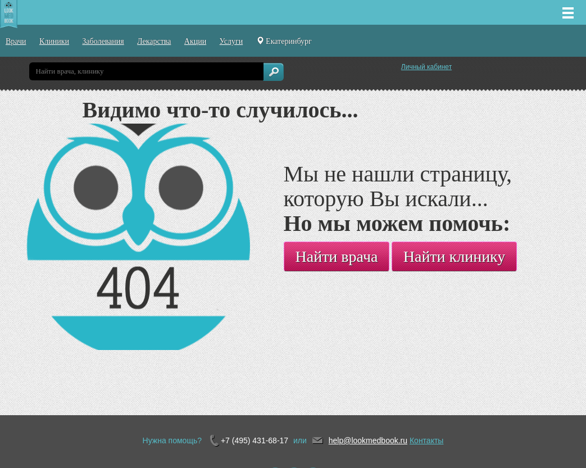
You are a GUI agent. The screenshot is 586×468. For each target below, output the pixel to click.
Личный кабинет (426, 67)
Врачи (16, 41)
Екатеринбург (284, 41)
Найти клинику (454, 256)
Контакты (426, 440)
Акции (195, 41)
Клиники (54, 41)
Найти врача (337, 256)
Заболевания (103, 41)
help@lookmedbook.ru (368, 440)
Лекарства (154, 41)
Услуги (231, 41)
